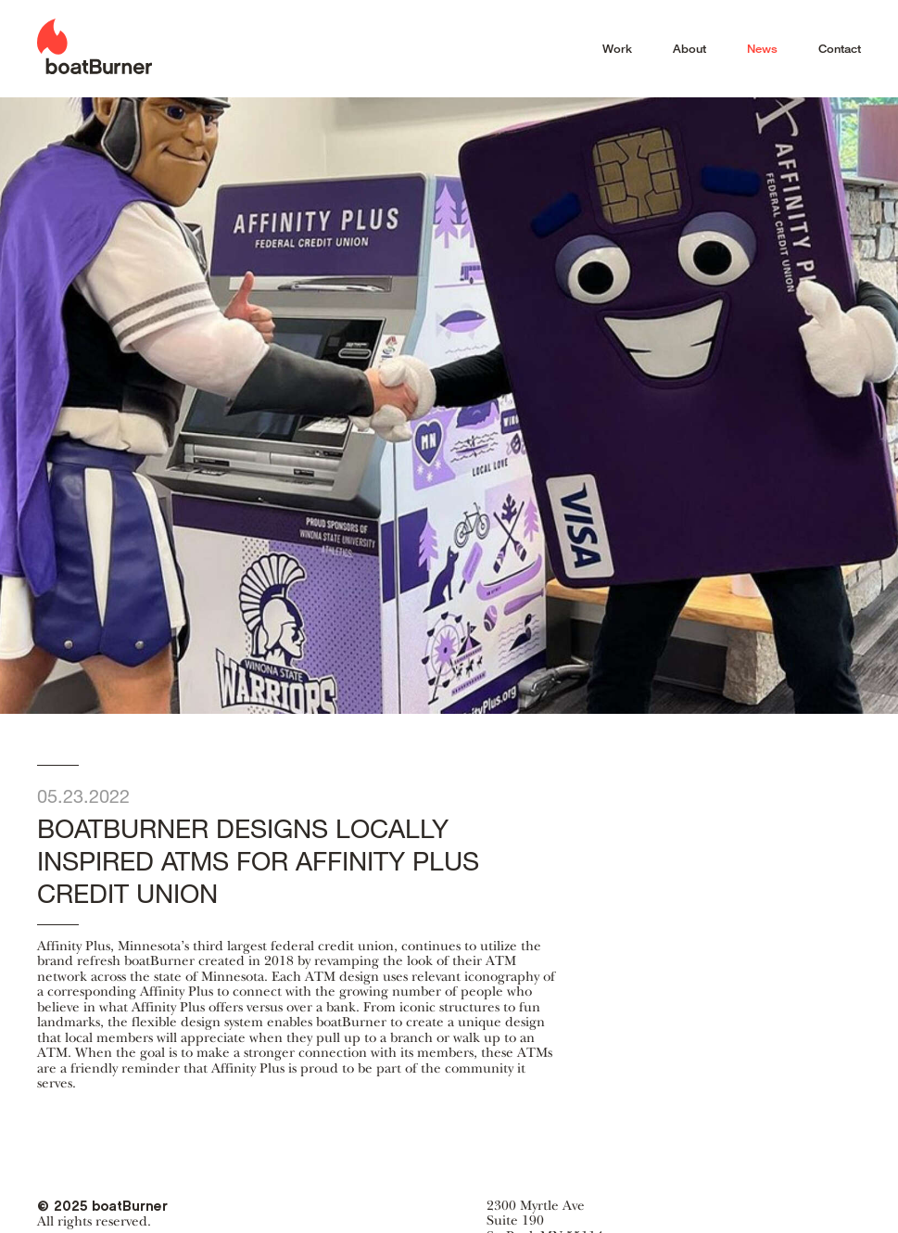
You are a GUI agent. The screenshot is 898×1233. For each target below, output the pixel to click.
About (689, 48)
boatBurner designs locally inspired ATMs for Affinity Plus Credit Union (299, 844)
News (762, 48)
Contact (839, 48)
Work (617, 48)
